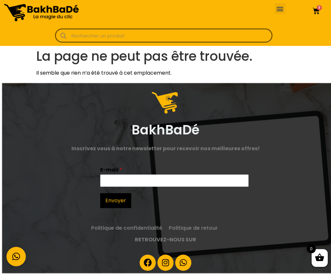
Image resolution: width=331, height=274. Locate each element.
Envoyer (115, 200)
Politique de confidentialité (126, 228)
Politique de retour (193, 228)
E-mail (111, 170)
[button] (280, 8)
